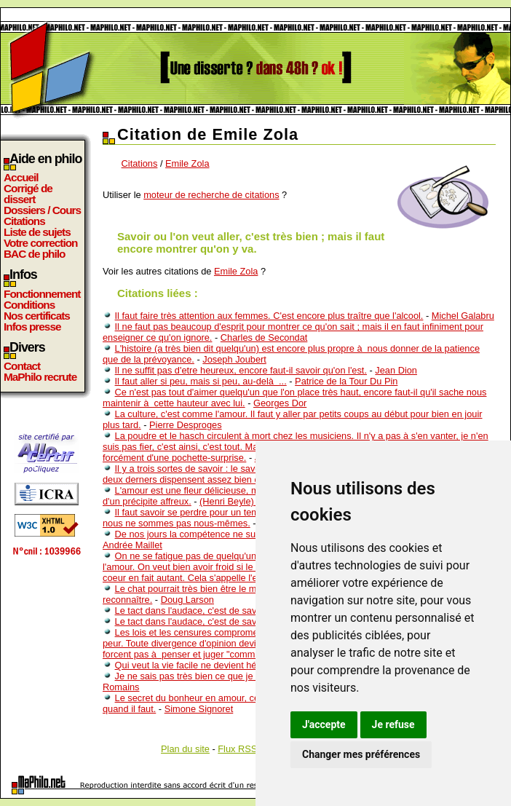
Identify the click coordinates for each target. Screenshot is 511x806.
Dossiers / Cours (42, 210)
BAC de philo (34, 253)
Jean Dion (396, 370)
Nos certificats (37, 315)
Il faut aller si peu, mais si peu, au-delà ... (201, 381)
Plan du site (185, 748)
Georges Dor (279, 403)
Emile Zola (187, 163)
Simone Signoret (199, 708)
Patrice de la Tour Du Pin (346, 381)
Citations (24, 221)
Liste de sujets (37, 231)
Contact (22, 365)
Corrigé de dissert (28, 194)
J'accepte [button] (324, 724)
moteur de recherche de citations (211, 194)
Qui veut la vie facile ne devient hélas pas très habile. (225, 665)
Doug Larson (187, 599)
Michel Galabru (463, 315)
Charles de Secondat (264, 337)
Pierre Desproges (185, 424)
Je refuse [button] (393, 724)
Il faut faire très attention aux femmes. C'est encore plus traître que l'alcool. (269, 315)
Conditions (29, 304)
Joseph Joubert (234, 359)
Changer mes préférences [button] (361, 754)
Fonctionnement (42, 293)
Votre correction (41, 242)
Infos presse (32, 326)
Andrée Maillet (132, 545)
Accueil (21, 177)
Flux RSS (237, 748)
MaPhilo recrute (40, 376)
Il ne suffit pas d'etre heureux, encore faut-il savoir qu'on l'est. (241, 370)
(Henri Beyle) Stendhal (246, 501)
